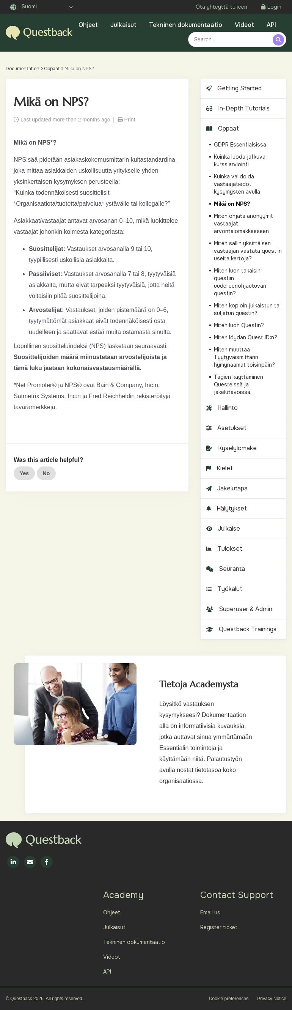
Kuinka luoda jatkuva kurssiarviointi (239, 160)
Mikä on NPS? (232, 203)
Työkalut (223, 589)
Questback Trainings (240, 629)
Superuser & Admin (238, 609)
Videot (244, 25)
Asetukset (225, 428)
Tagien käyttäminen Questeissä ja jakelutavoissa (238, 384)
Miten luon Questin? (239, 325)
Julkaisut (123, 25)
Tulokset (223, 549)
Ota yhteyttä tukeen (221, 6)
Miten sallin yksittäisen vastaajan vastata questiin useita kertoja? (248, 251)
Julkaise (222, 529)
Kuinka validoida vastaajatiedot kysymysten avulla (237, 184)
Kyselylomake (230, 448)
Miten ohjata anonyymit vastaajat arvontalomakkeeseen (243, 224)
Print (126, 120)
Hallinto (221, 408)
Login (271, 6)
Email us (210, 912)
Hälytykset (225, 508)
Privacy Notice (271, 998)
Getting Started (233, 88)
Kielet (218, 468)
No (46, 473)
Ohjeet (88, 25)
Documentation (22, 69)
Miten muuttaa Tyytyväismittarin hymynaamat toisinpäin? (244, 357)
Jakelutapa (226, 488)
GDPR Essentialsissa (240, 144)
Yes (24, 473)
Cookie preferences (228, 998)
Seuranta (224, 569)
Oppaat (52, 69)
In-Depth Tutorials (237, 108)
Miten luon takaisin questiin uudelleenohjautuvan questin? (240, 282)
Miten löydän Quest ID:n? (245, 337)
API (271, 25)
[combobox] (231, 39)
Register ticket (218, 927)
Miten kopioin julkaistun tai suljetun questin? (247, 309)
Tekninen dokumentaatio (185, 25)
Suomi (23, 6)
